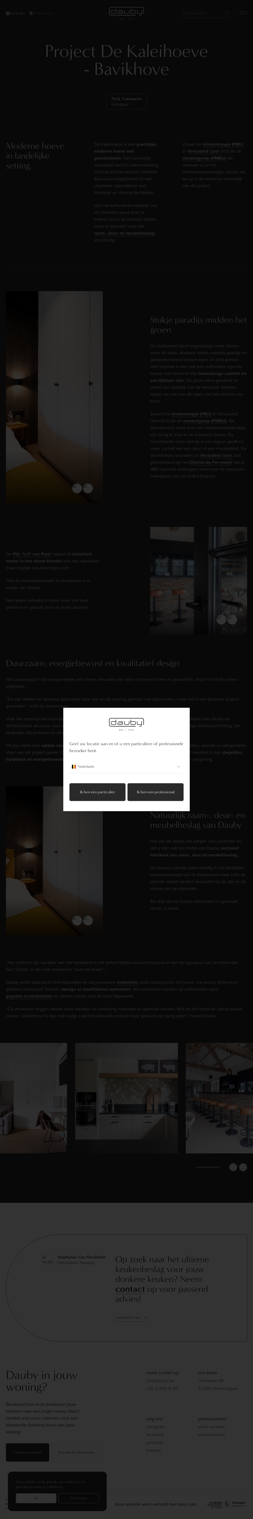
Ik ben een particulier (97, 792)
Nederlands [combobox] (126, 766)
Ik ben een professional (155, 792)
